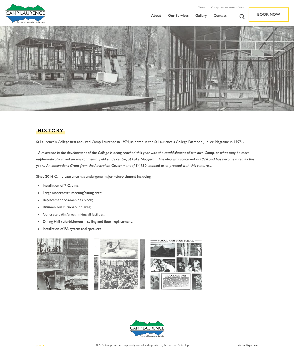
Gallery (201, 15)
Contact (220, 15)
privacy (40, 345)
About (156, 15)
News (201, 7)
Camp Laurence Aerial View (228, 7)
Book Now (268, 14)
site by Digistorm (248, 345)
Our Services (178, 15)
